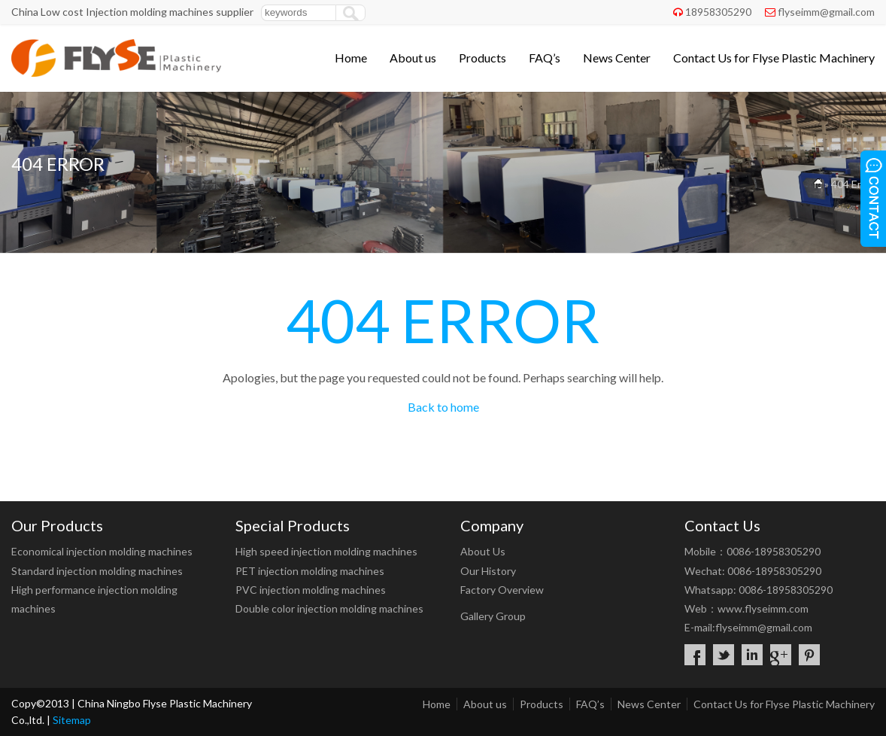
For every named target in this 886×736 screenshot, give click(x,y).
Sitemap (72, 719)
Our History (488, 570)
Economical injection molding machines (102, 551)
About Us (482, 551)
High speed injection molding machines (326, 551)
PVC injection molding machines (310, 589)
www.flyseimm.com (763, 608)
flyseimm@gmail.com (826, 11)
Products (482, 57)
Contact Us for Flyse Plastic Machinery (774, 57)
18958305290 (718, 11)
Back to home (443, 407)
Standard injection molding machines (97, 570)
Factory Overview (502, 589)
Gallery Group (493, 616)
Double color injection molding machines (329, 608)
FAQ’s (544, 57)
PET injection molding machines (309, 570)
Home (351, 57)
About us (413, 57)
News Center (617, 57)
